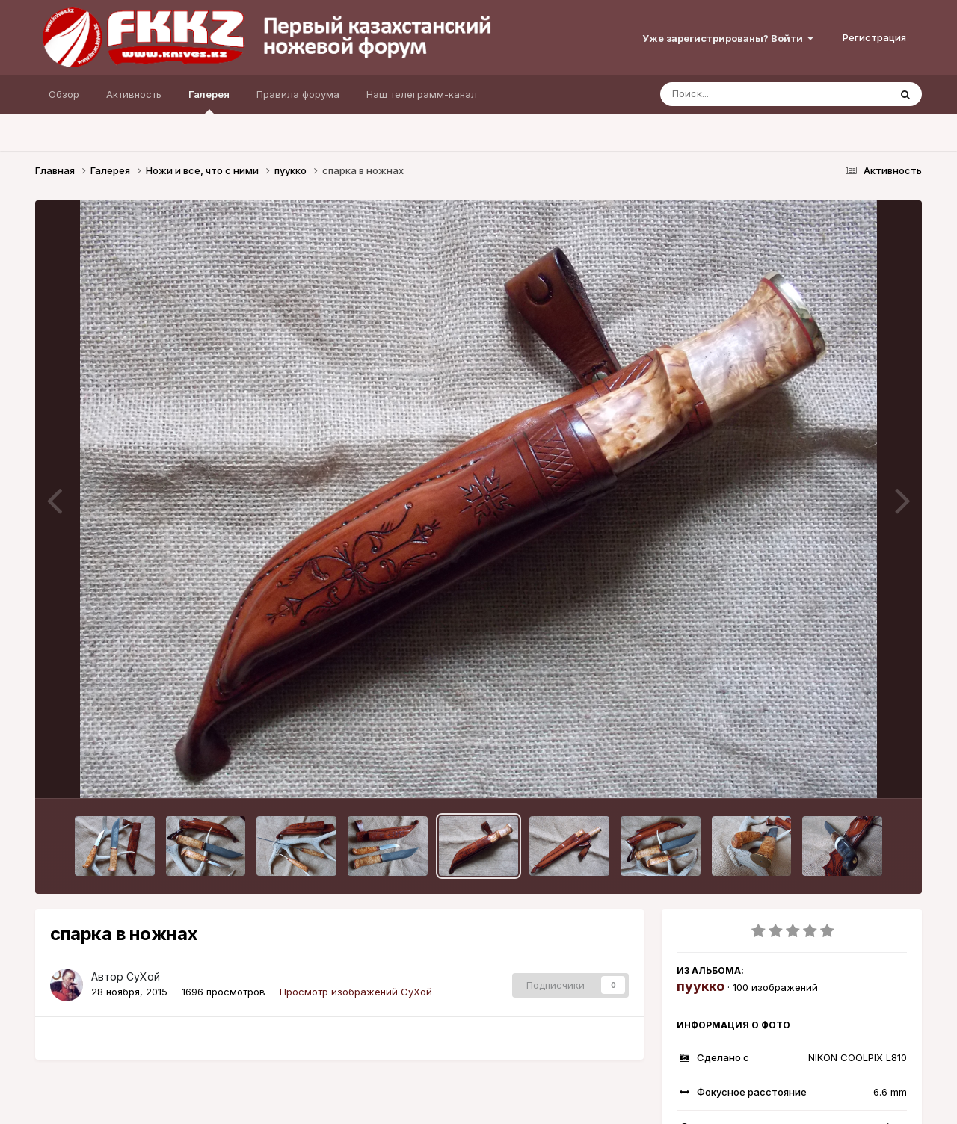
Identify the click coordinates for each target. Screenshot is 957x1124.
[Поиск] (746, 94)
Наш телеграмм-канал (421, 94)
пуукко (700, 986)
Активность (133, 94)
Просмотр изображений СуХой (356, 992)
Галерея (209, 101)
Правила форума (297, 94)
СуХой (143, 976)
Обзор (64, 94)
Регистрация (874, 37)
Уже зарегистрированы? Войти (727, 38)
